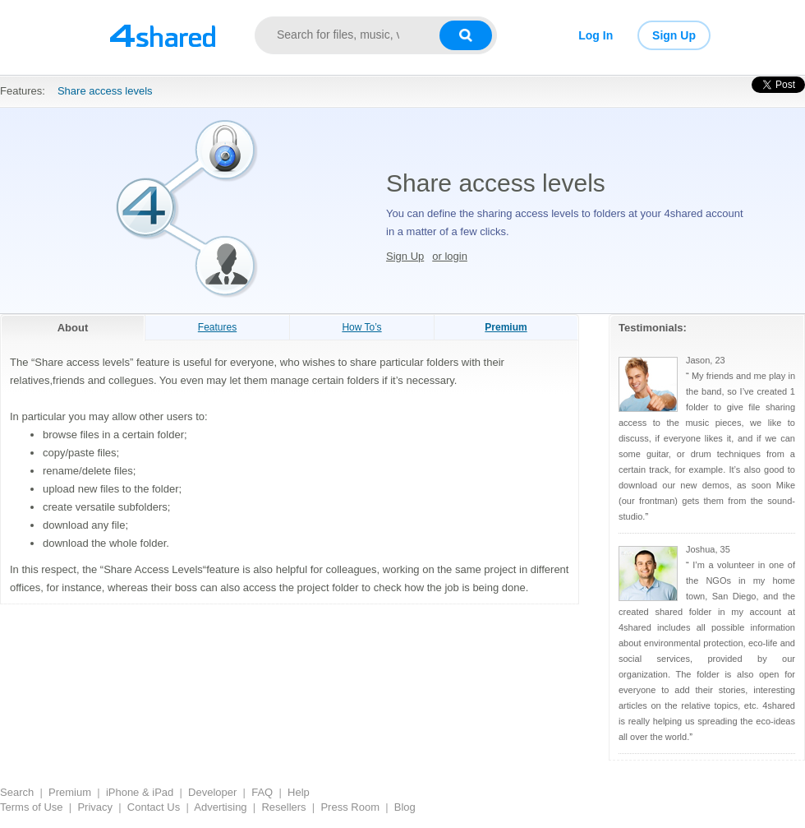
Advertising (220, 807)
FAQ (262, 792)
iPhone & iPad (139, 792)
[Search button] (465, 35)
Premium (69, 792)
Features (217, 327)
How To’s (361, 327)
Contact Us (153, 807)
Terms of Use (31, 807)
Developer (212, 792)
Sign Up (674, 35)
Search (17, 792)
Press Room (350, 807)
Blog (405, 807)
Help (299, 792)
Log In (595, 35)
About (73, 327)
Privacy (95, 807)
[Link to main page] (162, 35)
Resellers (283, 807)
